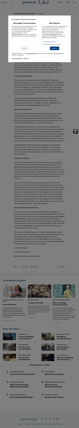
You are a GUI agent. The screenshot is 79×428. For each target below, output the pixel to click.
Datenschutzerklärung (17, 34)
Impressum (26, 58)
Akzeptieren (54, 48)
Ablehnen (24, 48)
